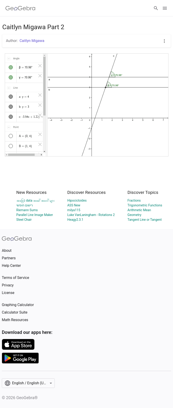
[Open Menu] (165, 8)
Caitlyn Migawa (32, 41)
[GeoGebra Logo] (20, 8)
